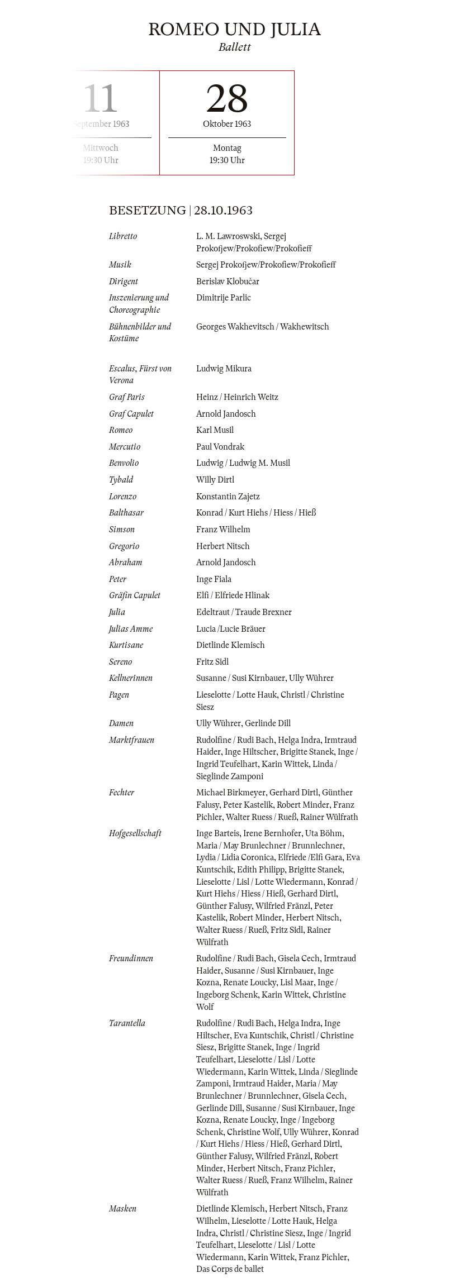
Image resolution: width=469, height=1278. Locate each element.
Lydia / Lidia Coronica (235, 857)
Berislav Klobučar (227, 281)
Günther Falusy (224, 906)
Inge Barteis (217, 833)
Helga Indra (299, 740)
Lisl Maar (297, 982)
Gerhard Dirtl (293, 792)
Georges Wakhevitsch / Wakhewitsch (262, 326)
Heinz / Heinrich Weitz (237, 397)
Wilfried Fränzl (282, 906)
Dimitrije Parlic (223, 297)
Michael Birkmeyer (231, 792)
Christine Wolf (253, 1132)
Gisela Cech (299, 958)
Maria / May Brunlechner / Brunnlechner (269, 845)
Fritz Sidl (212, 661)
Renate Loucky (249, 982)
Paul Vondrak (220, 446)
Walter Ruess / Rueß (261, 817)
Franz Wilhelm (223, 529)
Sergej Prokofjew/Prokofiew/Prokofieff (266, 264)
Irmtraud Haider (262, 1083)
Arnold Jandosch (226, 413)
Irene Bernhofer (272, 833)
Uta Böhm (323, 833)
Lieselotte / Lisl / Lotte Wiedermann (259, 882)
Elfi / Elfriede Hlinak (232, 595)
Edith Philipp (261, 869)
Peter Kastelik (248, 804)
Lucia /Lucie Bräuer (231, 628)
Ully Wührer (311, 678)
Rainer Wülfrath (329, 817)
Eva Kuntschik (260, 1035)
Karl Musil (215, 430)
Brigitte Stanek (307, 751)
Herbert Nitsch (223, 546)
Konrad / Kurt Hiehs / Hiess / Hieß (256, 512)
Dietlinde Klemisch (230, 645)
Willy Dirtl (215, 479)
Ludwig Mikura (224, 368)
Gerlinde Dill (268, 723)
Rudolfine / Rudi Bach (235, 740)
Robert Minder (303, 804)
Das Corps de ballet (230, 1269)
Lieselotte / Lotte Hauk (236, 694)
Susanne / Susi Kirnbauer (240, 678)
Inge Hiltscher (250, 751)
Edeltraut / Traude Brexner (244, 612)
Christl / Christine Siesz (261, 1233)
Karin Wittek (285, 764)
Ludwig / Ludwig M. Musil (243, 463)
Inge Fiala (213, 579)
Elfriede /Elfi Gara (310, 857)
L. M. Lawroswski (228, 236)
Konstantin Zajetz (228, 496)
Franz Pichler (309, 1168)
